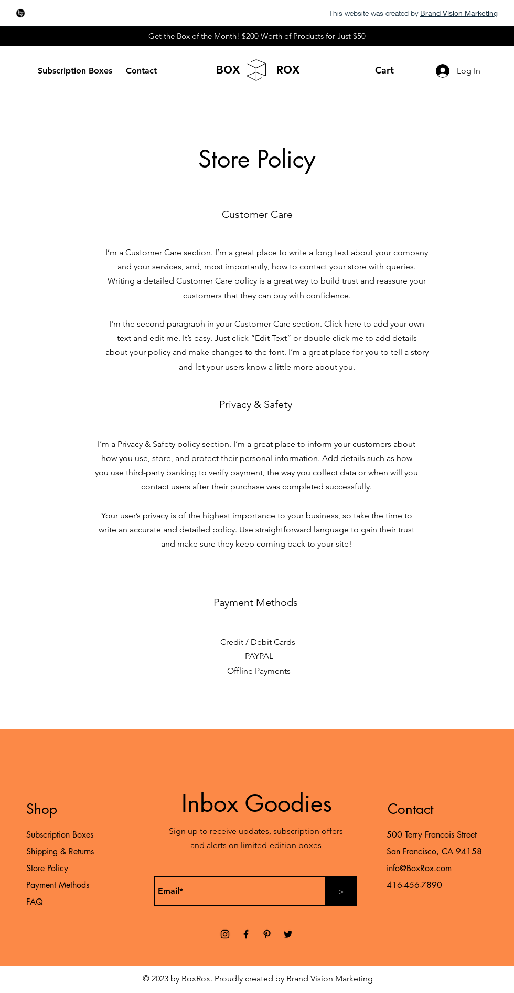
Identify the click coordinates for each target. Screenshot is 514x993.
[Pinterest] (267, 934)
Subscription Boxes (59, 834)
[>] (341, 891)
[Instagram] (225, 934)
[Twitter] (288, 934)
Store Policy (47, 868)
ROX (287, 69)
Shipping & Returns (60, 851)
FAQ (34, 901)
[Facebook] (246, 934)
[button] (390, 70)
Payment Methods (59, 885)
